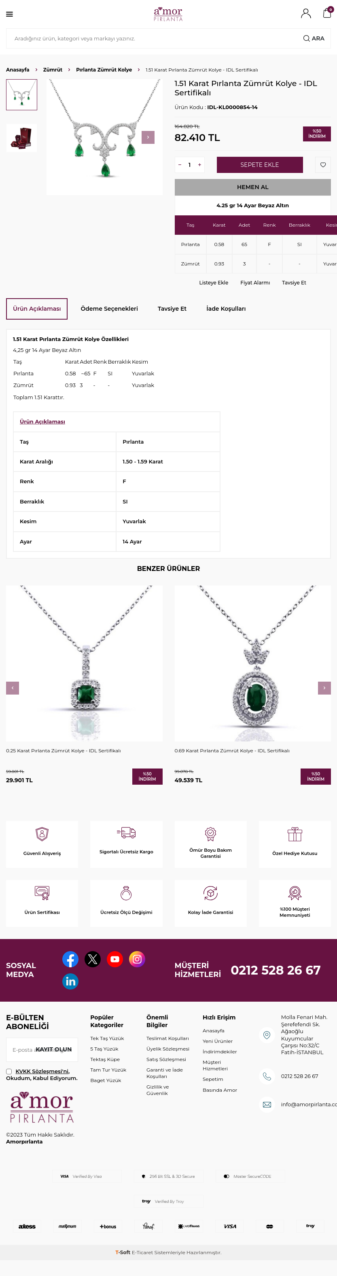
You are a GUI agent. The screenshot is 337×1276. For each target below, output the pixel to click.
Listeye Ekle (214, 283)
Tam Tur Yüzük (108, 1070)
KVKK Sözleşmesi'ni (42, 1071)
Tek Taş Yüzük (107, 1038)
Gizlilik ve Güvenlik (157, 1090)
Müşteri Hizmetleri (215, 1065)
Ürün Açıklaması (37, 308)
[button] (148, 137)
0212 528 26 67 (276, 970)
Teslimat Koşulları (167, 1038)
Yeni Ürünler (218, 1041)
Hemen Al (253, 187)
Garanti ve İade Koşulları (164, 1073)
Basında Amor (220, 1090)
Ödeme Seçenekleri (109, 308)
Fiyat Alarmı (255, 283)
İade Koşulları (226, 308)
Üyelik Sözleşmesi (167, 1049)
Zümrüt (52, 70)
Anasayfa (18, 70)
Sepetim (213, 1079)
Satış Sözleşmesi (166, 1059)
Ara (313, 38)
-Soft (123, 1252)
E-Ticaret (142, 1252)
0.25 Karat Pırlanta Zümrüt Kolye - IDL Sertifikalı (63, 750)
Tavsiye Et (294, 283)
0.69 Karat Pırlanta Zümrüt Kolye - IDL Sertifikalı (232, 750)
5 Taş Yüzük (104, 1049)
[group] (105, 137)
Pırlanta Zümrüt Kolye (104, 70)
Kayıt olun (54, 1049)
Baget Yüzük (105, 1080)
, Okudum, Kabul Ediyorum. (42, 1074)
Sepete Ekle (259, 164)
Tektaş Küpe (105, 1059)
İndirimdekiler (220, 1052)
